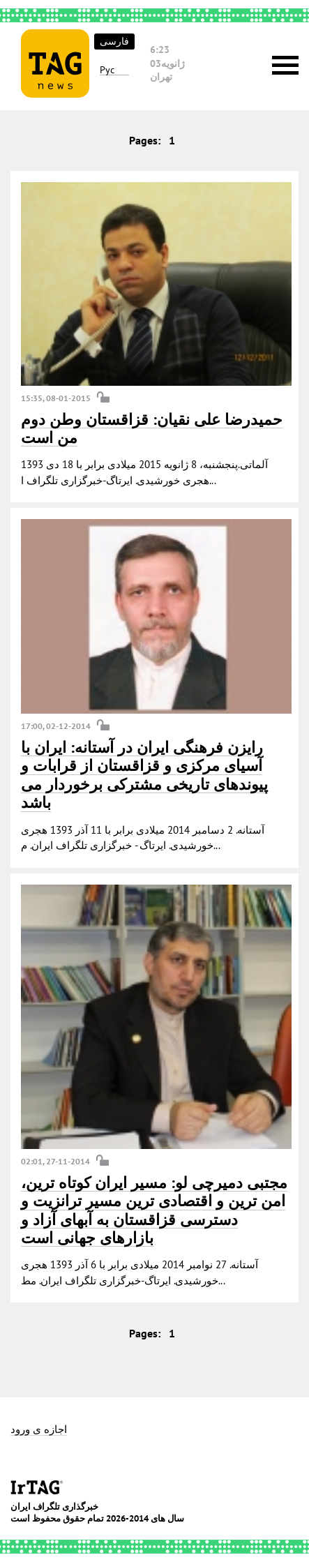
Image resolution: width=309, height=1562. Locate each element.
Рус (107, 70)
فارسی (114, 41)
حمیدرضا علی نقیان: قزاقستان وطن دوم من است (151, 428)
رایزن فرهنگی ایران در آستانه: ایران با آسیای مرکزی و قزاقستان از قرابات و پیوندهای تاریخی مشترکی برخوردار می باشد (144, 774)
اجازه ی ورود (38, 1430)
